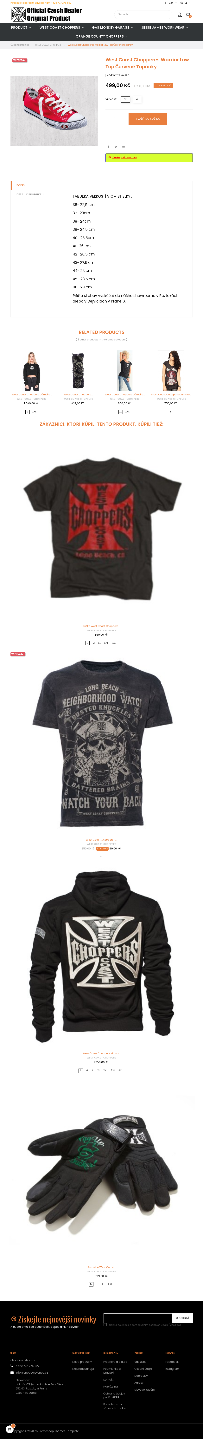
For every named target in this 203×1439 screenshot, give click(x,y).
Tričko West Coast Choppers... (101, 626)
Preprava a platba (115, 1362)
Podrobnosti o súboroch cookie (114, 1406)
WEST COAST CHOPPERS (32, 399)
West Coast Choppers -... (101, 840)
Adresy (138, 1383)
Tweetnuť (116, 147)
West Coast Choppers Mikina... (101, 1053)
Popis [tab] (20, 185)
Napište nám (111, 1386)
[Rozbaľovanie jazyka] (186, 3)
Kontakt (108, 1379)
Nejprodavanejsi (83, 1369)
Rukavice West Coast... (101, 1267)
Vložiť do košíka (148, 119)
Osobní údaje (143, 1369)
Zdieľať (108, 147)
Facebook (172, 1362)
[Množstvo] (115, 118)
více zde (175, 1325)
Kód (109, 75)
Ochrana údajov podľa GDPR (114, 1395)
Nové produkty (82, 1362)
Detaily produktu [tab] (30, 194)
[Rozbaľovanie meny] (171, 3)
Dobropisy (141, 1376)
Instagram (172, 1369)
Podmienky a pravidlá (112, 1371)
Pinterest (123, 147)
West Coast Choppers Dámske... (32, 394)
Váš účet (140, 1362)
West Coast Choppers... (78, 394)
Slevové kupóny (144, 1389)
